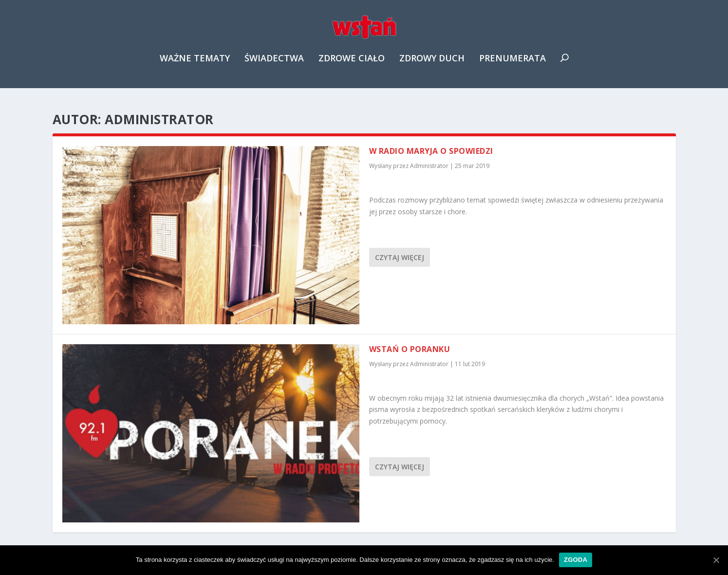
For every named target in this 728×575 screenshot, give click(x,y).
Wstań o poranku (409, 349)
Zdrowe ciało (351, 65)
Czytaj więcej (399, 257)
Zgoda (575, 559)
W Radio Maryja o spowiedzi (431, 151)
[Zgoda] (716, 560)
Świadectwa (274, 65)
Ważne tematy (195, 65)
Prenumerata (512, 65)
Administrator (429, 166)
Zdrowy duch (432, 65)
